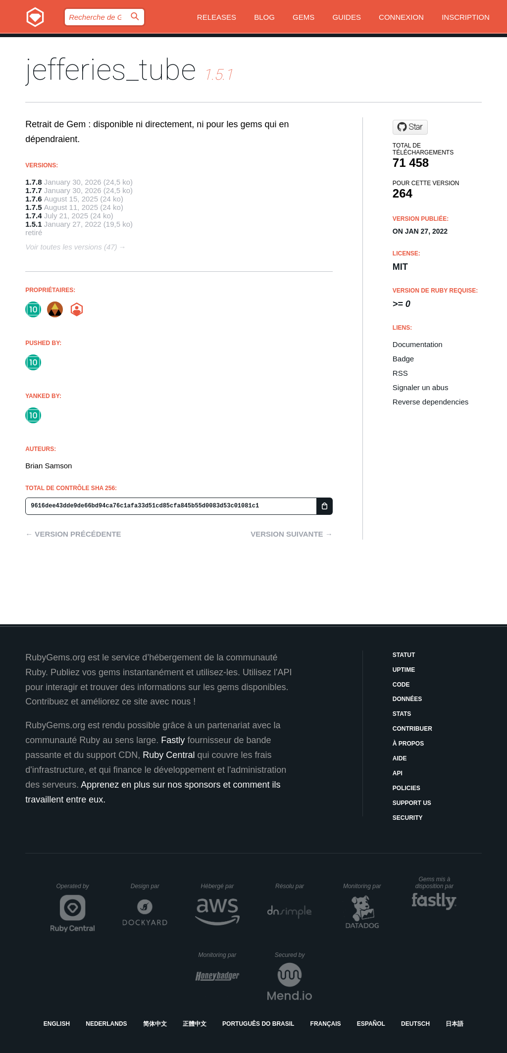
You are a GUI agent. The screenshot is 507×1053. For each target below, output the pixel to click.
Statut (404, 655)
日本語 (454, 1023)
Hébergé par (220, 886)
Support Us (412, 803)
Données (407, 699)
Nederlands (106, 1023)
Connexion (401, 17)
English (57, 1023)
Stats (402, 713)
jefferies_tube (110, 69)
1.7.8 (33, 182)
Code (401, 684)
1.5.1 (33, 224)
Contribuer (412, 728)
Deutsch (415, 1023)
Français (325, 1023)
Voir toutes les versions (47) (71, 247)
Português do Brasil (258, 1023)
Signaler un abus (421, 387)
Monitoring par (363, 886)
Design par (149, 886)
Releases (216, 17)
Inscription (466, 17)
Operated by (75, 890)
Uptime (404, 669)
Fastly (173, 740)
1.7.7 (33, 190)
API (398, 773)
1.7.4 (33, 215)
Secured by (293, 955)
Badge (403, 358)
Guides (346, 17)
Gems (303, 17)
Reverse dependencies (430, 402)
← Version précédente (73, 534)
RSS (400, 373)
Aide (400, 758)
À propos (408, 743)
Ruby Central (169, 755)
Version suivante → (292, 534)
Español (371, 1023)
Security (408, 817)
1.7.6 (33, 199)
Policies (406, 788)
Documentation (418, 344)
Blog (264, 17)
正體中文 (194, 1023)
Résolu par (293, 886)
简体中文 (155, 1023)
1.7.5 (33, 207)
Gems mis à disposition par (436, 883)
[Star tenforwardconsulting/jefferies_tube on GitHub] (410, 127)
